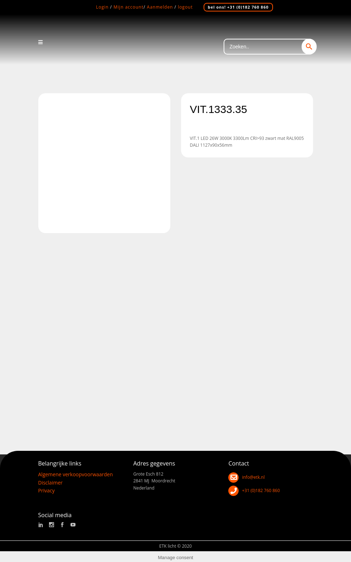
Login (102, 7)
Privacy (46, 488)
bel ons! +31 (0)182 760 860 (238, 7)
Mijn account (128, 7)
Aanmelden (160, 7)
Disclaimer (50, 480)
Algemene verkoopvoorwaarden (75, 472)
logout (185, 7)
